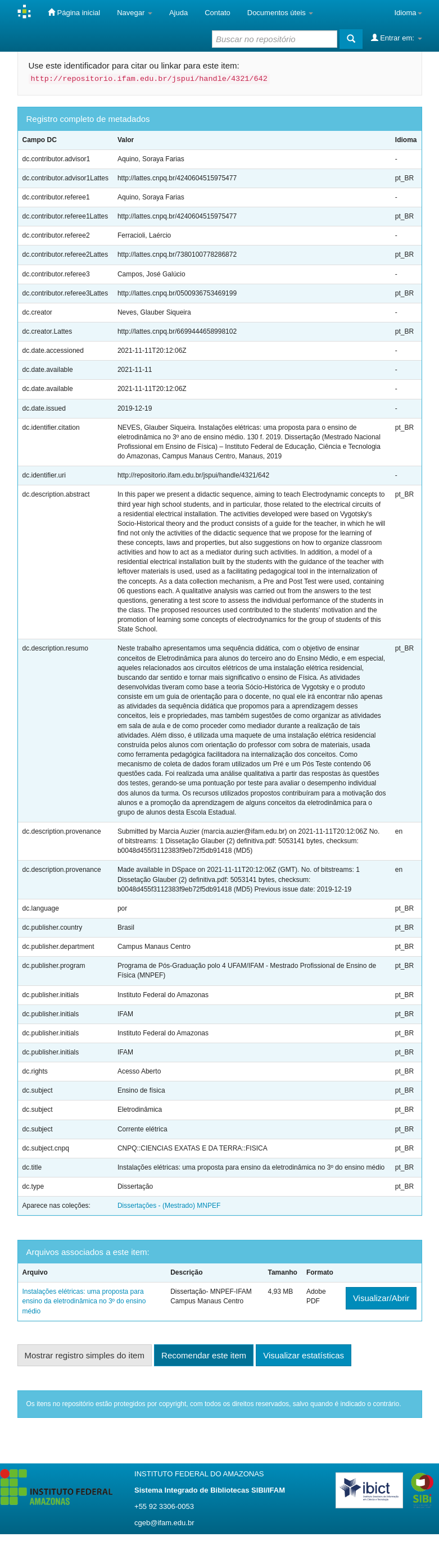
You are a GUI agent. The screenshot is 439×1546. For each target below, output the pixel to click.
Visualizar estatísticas (303, 1355)
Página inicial (74, 12)
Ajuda (178, 12)
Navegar (134, 12)
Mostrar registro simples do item (84, 1355)
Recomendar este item (203, 1355)
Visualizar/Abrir (381, 1298)
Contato (217, 12)
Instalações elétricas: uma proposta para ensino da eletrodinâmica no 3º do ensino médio (84, 1301)
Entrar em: (396, 37)
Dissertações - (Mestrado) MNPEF (168, 1205)
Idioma (408, 12)
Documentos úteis (280, 12)
